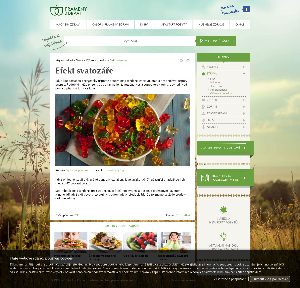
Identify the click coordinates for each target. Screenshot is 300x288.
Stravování (216, 86)
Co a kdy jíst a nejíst (140, 245)
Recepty (212, 67)
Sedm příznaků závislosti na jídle (174, 246)
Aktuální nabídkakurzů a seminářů (223, 247)
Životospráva (217, 113)
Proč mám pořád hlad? (70, 245)
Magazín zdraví (64, 60)
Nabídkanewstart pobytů (223, 220)
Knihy (144, 24)
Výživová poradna (96, 60)
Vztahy (212, 100)
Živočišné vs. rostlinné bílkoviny (105, 246)
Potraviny (215, 82)
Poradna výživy (115, 170)
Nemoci (212, 127)
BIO (212, 78)
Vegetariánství (218, 89)
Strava (79, 60)
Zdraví (212, 106)
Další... (211, 120)
